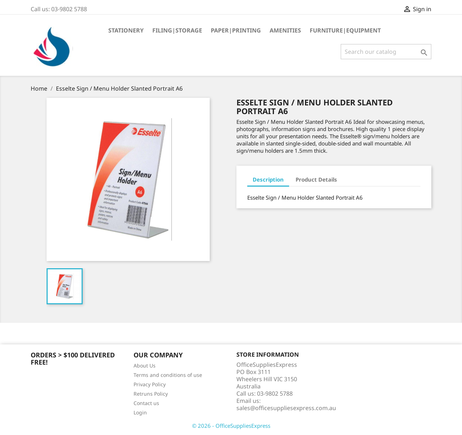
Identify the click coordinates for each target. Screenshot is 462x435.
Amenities (285, 30)
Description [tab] (268, 179)
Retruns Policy (151, 393)
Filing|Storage (177, 30)
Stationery (126, 30)
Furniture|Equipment (345, 30)
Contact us (146, 403)
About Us (145, 365)
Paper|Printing (236, 30)
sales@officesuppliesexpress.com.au (286, 408)
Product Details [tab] (316, 179)
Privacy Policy (150, 384)
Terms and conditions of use (168, 374)
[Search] (386, 51)
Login (140, 412)
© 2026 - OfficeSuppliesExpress (231, 425)
